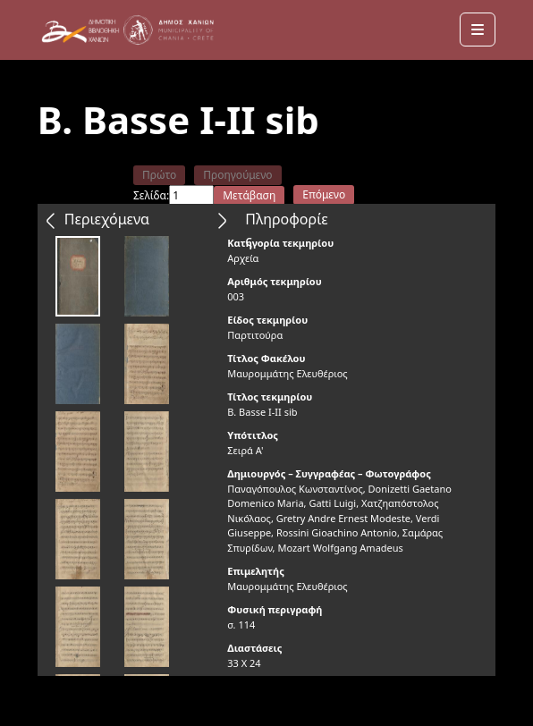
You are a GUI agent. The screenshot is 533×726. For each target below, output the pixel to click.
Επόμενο (323, 194)
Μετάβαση (249, 195)
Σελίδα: (151, 195)
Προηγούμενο (237, 174)
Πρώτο (159, 174)
